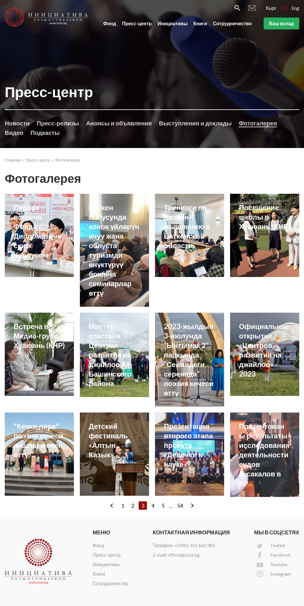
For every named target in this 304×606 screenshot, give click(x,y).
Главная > (14, 160)
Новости (17, 123)
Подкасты (45, 132)
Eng (295, 8)
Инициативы (173, 23)
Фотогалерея (258, 123)
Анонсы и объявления (119, 123)
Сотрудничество (232, 23)
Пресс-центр (137, 23)
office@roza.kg (184, 555)
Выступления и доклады (195, 123)
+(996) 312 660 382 (195, 545)
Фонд (109, 23)
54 (180, 505)
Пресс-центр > (39, 160)
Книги (200, 23)
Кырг (271, 8)
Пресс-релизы (58, 123)
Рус (284, 8)
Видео (14, 132)
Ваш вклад (281, 23)
